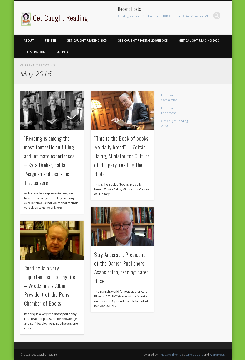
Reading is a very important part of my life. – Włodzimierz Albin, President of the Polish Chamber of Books (50, 285)
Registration (34, 52)
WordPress (217, 355)
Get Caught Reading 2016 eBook (143, 40)
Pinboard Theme (169, 355)
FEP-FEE (50, 40)
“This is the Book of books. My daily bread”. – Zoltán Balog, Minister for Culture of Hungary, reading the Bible (122, 156)
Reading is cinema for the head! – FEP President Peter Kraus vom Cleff (164, 16)
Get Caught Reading (60, 17)
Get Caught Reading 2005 (87, 40)
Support (63, 52)
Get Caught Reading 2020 (199, 40)
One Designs (194, 355)
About (29, 40)
